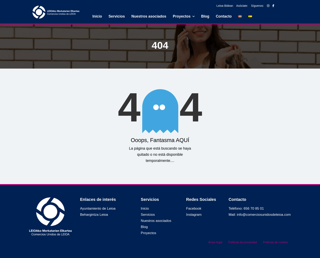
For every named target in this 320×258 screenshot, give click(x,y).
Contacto (224, 16)
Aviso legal (215, 242)
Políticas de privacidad (242, 242)
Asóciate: (242, 5)
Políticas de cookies (275, 242)
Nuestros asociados (148, 16)
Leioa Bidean (225, 5)
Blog (205, 16)
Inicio (97, 16)
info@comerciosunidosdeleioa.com (264, 215)
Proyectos (182, 16)
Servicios (117, 16)
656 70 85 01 (254, 208)
